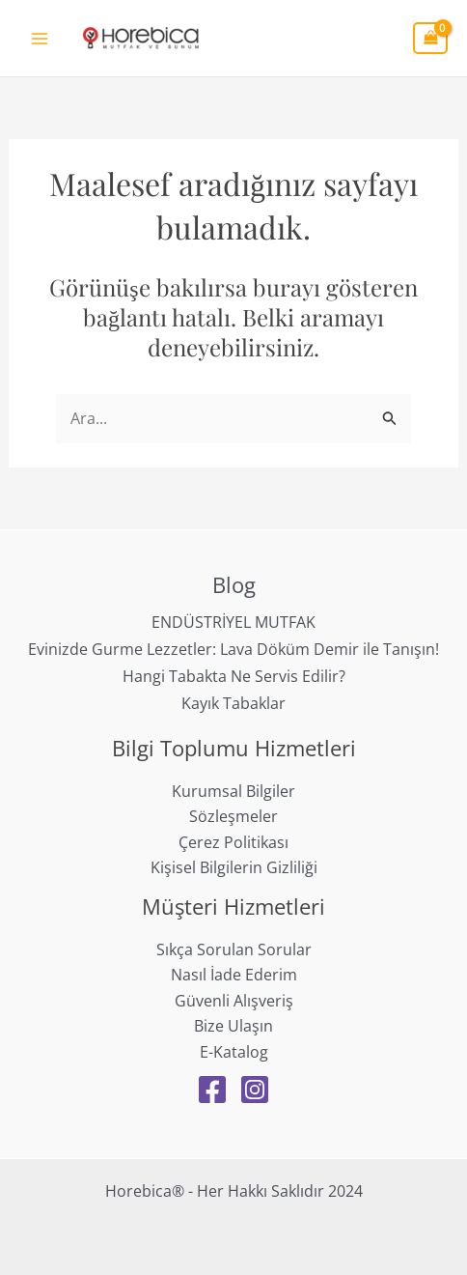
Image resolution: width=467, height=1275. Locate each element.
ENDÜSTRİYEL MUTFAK (233, 622)
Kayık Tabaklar (233, 703)
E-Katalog (234, 1051)
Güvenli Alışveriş (234, 1000)
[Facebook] (212, 1089)
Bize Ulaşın (233, 1025)
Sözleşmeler (233, 816)
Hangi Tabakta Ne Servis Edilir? (234, 676)
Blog (234, 584)
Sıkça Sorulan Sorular (234, 949)
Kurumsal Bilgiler (233, 791)
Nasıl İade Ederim (234, 974)
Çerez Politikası (233, 842)
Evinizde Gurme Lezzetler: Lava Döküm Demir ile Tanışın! (233, 649)
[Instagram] (254, 1089)
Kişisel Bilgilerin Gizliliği (234, 867)
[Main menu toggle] (39, 37)
